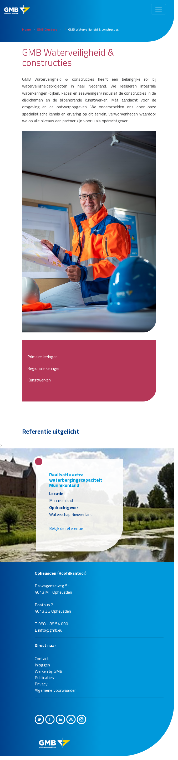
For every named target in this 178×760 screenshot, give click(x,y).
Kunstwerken (39, 380)
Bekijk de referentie (66, 528)
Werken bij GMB (48, 671)
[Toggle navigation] (158, 9)
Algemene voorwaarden (56, 690)
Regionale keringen (43, 368)
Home (26, 29)
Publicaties (44, 677)
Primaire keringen (42, 357)
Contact (42, 658)
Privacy (41, 684)
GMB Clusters (47, 29)
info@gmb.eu (50, 630)
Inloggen (42, 665)
